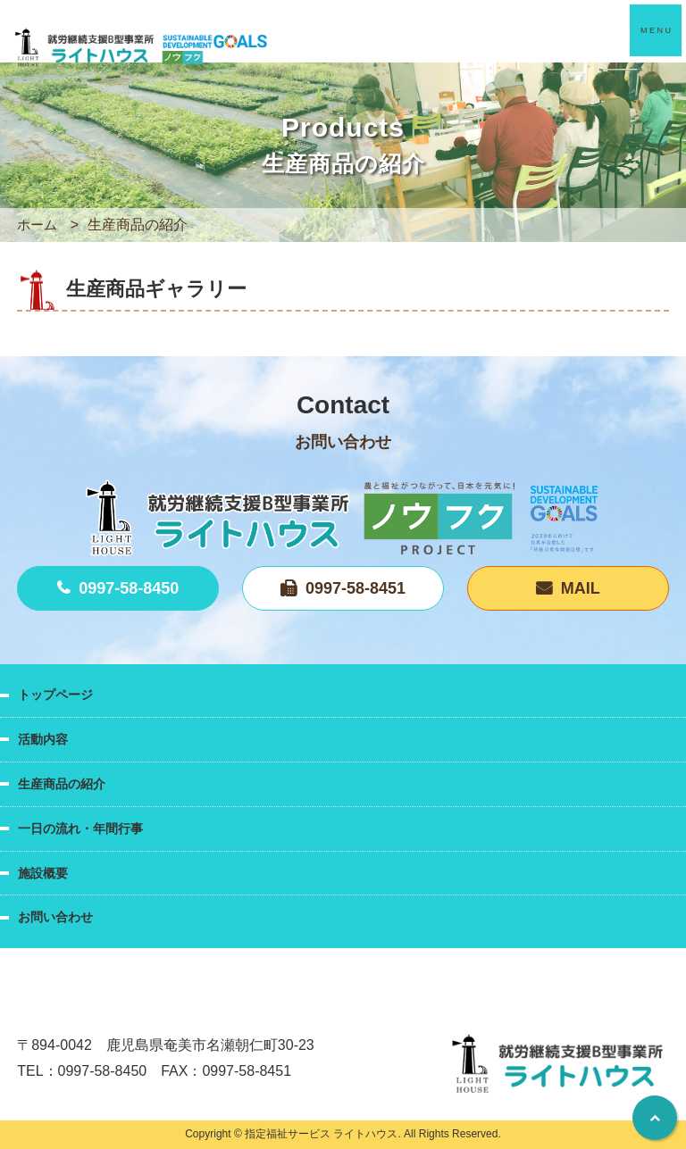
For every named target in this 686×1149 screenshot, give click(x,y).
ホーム (38, 224)
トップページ (55, 694)
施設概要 (43, 873)
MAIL (580, 588)
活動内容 (43, 739)
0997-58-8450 (129, 588)
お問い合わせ (55, 917)
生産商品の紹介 (61, 784)
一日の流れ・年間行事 (80, 828)
